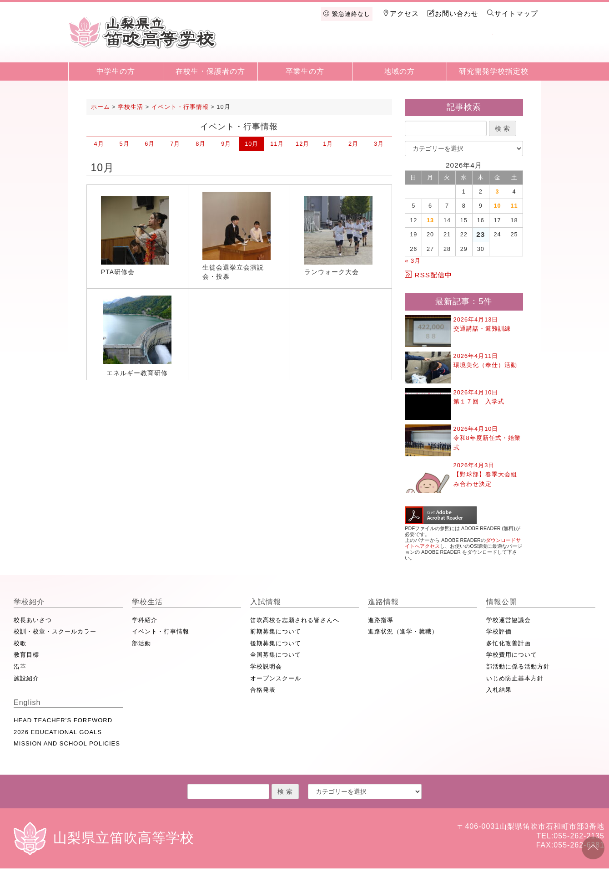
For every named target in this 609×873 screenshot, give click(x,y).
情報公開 (469, 46)
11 (277, 143)
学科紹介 (144, 620)
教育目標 (26, 654)
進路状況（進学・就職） (403, 631)
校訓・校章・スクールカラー (55, 631)
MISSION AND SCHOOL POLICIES (67, 743)
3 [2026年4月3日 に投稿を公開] (497, 191)
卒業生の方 (305, 71)
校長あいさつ (33, 620)
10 (251, 143)
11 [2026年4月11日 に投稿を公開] (514, 205)
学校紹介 (281, 46)
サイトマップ (512, 13)
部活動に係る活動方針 (518, 666)
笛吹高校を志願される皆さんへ (294, 620)
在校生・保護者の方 (210, 71)
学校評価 (499, 631)
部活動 (141, 643)
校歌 (20, 643)
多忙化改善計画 (508, 643)
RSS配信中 (428, 275)
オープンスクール (275, 678)
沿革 (20, 666)
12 (302, 143)
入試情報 (375, 46)
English (516, 46)
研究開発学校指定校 (493, 71)
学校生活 (328, 46)
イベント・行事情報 (160, 631)
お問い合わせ (453, 13)
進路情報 (422, 46)
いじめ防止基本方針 (515, 678)
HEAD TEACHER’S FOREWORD (63, 720)
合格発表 (263, 689)
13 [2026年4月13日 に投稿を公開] (430, 220)
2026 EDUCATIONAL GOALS (58, 732)
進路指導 (380, 620)
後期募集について (275, 643)
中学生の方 (115, 71)
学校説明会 (266, 666)
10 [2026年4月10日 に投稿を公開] (497, 205)
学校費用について (511, 654)
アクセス (401, 13)
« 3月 (413, 260)
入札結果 (499, 689)
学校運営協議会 (508, 620)
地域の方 (399, 71)
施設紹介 (26, 678)
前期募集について (275, 631)
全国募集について (275, 654)
